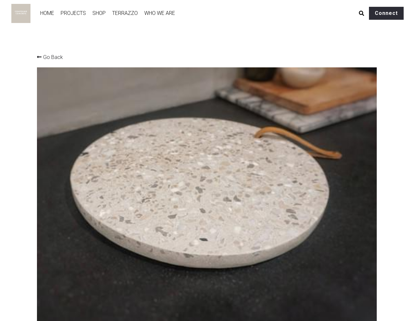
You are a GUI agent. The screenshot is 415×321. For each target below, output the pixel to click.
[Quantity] (313, 189)
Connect (386, 13)
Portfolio (46, 282)
